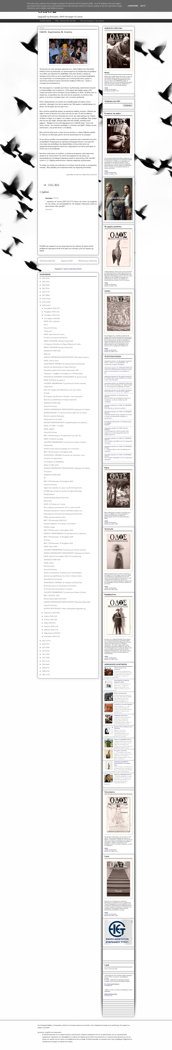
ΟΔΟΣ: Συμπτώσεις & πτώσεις (54, 334)
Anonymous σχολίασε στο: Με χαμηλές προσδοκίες (118, 361)
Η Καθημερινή (108, 985)
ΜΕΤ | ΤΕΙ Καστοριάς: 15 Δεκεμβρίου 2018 (58, 537)
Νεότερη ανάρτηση (47, 261)
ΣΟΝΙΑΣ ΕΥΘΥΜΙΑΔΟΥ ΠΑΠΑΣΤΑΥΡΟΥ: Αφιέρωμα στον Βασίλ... (67, 409)
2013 (44, 654)
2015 (44, 647)
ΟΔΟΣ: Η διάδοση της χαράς (53, 439)
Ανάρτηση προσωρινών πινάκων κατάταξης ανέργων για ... (63, 511)
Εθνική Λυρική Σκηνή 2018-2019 (55, 599)
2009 (44, 668)
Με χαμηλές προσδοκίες (120, 750)
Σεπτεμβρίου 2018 (50, 318)
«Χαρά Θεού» (48, 387)
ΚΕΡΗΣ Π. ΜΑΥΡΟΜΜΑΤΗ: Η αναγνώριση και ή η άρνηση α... (65, 533)
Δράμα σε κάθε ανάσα (51, 465)
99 (44, 478)
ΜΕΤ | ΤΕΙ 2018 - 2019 (51, 595)
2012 (44, 658)
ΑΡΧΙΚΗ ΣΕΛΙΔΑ (45, 21)
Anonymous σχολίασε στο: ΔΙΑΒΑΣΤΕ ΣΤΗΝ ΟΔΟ (118, 368)
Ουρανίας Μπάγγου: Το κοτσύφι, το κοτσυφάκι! (60, 524)
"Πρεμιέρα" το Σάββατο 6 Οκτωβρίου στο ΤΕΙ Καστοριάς (63, 374)
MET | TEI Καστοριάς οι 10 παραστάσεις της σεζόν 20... (63, 435)
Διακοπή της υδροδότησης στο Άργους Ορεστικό (60, 400)
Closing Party (48, 445)
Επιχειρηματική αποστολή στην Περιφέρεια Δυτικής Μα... (63, 514)
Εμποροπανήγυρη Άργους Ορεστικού (56, 498)
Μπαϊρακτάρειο (49, 494)
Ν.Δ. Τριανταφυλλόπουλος (111, 984)
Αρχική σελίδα (67, 261)
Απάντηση (48, 209)
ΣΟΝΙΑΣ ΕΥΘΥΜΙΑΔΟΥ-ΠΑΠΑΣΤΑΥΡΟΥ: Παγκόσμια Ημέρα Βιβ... (67, 602)
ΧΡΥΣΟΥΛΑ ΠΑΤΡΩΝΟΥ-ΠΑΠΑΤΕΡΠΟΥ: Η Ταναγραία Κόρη (122, 763)
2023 (44, 288)
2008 (44, 671)
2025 (44, 282)
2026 (44, 278)
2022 (44, 292)
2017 (44, 641)
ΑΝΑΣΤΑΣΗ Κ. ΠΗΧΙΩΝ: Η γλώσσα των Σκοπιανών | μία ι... (65, 455)
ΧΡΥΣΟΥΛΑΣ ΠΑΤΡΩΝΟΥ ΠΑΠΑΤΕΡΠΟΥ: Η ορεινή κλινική (65, 377)
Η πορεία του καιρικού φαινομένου (55, 338)
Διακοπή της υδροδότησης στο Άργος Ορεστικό (60, 367)
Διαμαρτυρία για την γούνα (53, 419)
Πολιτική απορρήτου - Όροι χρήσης (92, 21)
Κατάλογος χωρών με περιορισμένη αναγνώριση (60, 586)
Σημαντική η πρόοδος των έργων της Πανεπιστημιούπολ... (63, 488)
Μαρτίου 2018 (49, 630)
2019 (44, 302)
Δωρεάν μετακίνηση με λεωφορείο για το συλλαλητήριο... (63, 573)
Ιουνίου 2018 (48, 619)
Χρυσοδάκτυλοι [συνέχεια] (53, 579)
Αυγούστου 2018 (50, 613)
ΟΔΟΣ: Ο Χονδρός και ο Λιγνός (54, 504)
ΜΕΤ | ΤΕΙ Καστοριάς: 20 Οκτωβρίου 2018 (58, 481)
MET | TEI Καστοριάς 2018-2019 (55, 520)
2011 (44, 661)
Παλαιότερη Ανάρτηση (87, 261)
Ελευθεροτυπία (108, 995)
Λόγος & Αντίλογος (50, 328)
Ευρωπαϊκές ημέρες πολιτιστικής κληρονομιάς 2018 (61, 370)
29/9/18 (55, 198)
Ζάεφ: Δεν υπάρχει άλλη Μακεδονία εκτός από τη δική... (63, 390)
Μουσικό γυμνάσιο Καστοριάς (54, 416)
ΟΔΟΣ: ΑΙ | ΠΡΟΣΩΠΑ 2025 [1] (123, 739)
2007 (44, 674)
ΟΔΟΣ (106, 88)
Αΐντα (46, 324)
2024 (44, 285)
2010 (44, 664)
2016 (44, 644)
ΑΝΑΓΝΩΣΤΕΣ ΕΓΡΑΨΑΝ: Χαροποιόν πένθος (121, 681)
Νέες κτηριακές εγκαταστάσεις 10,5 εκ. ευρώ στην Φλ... (62, 507)
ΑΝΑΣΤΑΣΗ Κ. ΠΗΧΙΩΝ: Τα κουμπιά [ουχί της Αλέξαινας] (64, 364)
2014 (44, 651)
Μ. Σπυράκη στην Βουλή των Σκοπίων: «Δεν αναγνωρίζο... (63, 396)
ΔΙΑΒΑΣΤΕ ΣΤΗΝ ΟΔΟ (52, 351)
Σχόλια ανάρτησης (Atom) (72, 269)
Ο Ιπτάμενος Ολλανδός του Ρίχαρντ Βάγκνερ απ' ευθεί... (63, 344)
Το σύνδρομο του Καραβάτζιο (54, 462)
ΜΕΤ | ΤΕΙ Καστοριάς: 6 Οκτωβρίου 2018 (58, 452)
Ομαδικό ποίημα (49, 527)
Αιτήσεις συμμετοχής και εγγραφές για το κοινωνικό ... (62, 449)
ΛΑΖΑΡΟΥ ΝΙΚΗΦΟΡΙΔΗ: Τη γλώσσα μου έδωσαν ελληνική (65, 383)
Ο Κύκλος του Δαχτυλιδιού (53, 458)
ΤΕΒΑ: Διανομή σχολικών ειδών (55, 517)
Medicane (47, 354)
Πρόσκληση (48, 501)
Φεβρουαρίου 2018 (50, 633)
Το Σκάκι (47, 393)
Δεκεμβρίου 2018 (50, 308)
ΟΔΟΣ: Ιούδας (49, 563)
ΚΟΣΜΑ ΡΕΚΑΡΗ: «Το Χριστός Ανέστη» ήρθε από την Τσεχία (65, 413)
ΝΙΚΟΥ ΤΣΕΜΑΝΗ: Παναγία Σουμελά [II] (58, 341)
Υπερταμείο (48, 471)
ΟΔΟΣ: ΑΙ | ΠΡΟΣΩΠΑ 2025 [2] (123, 774)
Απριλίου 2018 (49, 626)
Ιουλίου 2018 (48, 616)
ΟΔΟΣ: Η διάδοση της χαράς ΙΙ (54, 380)
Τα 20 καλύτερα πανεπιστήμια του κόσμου (58, 589)
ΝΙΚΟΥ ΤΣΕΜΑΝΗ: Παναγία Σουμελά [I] (58, 347)
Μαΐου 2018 (48, 623)
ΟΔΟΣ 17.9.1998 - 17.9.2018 (53, 426)
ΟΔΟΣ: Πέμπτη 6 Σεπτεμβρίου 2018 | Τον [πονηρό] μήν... (63, 556)
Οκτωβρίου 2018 (50, 315)
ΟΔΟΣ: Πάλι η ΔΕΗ (50, 546)
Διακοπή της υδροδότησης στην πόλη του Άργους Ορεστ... (63, 576)
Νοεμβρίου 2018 (50, 312)
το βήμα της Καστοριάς (110, 89)
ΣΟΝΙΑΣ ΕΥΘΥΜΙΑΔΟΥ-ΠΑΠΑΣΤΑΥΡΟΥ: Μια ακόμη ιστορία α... (67, 357)
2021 (44, 295)
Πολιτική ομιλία (49, 566)
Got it (142, 6)
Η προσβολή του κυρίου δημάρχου (123, 704)
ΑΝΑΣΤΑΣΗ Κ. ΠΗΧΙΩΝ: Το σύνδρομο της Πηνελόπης (63, 582)
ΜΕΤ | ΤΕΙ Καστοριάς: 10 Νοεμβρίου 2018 (58, 543)
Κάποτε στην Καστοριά (120, 693)
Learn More (133, 6)
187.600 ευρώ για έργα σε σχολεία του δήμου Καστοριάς (63, 491)
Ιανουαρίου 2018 (50, 636)
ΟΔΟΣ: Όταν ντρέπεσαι (52, 321)
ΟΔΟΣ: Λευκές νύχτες (51, 360)
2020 (44, 299)
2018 (44, 305)
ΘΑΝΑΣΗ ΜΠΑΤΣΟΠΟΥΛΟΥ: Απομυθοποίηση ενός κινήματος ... (66, 422)
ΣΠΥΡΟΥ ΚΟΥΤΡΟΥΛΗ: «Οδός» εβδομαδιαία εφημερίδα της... (65, 608)
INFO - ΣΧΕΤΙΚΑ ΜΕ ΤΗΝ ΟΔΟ (65, 21)
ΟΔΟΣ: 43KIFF (49, 429)
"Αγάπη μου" (48, 331)
